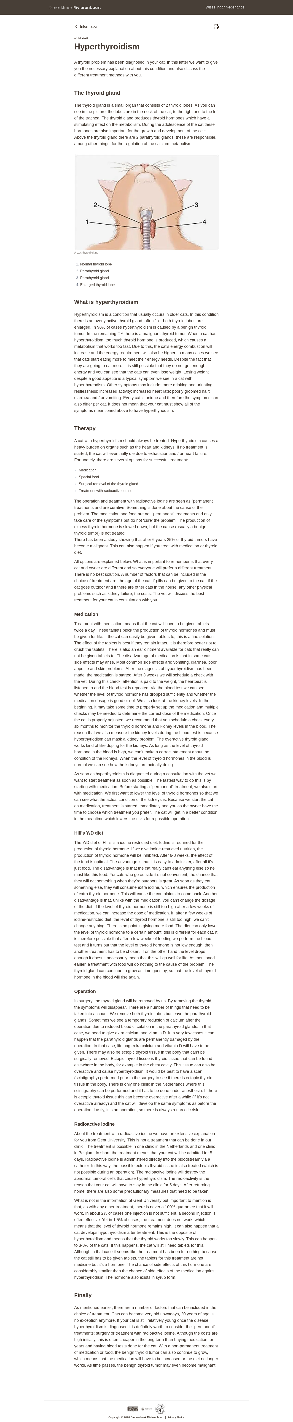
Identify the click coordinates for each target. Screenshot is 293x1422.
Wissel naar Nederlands (225, 7)
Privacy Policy (176, 1417)
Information (86, 26)
